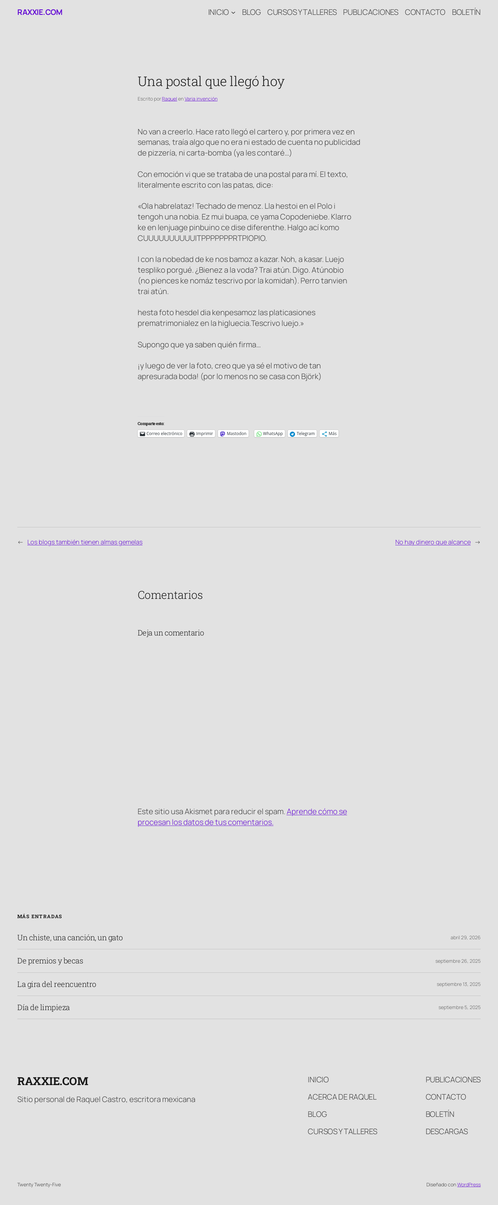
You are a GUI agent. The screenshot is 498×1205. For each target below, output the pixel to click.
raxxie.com (39, 12)
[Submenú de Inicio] (233, 12)
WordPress (469, 1184)
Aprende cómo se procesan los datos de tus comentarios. (242, 816)
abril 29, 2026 (466, 937)
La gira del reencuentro (56, 984)
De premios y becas (50, 960)
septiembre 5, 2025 (460, 1007)
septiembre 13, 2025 (459, 984)
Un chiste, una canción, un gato (70, 937)
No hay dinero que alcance (433, 542)
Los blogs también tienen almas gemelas (84, 542)
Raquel (169, 98)
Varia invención (201, 98)
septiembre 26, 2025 (458, 961)
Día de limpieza (43, 1007)
